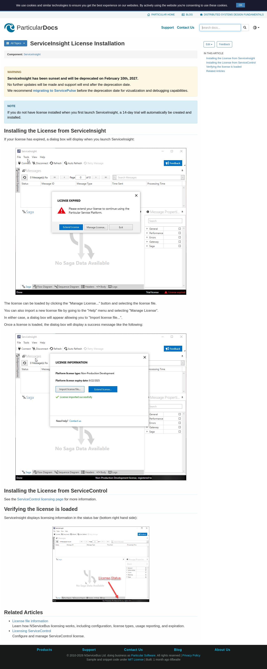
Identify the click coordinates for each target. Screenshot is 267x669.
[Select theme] (256, 27)
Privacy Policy (191, 655)
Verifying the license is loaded (223, 66)
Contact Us (185, 27)
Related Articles (215, 71)
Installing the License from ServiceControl (231, 62)
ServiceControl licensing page (40, 499)
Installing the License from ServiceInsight (230, 58)
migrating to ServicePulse (54, 91)
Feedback (224, 44)
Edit (209, 44)
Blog (189, 14)
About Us (222, 649)
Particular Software (143, 655)
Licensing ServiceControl (31, 631)
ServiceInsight (32, 54)
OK (240, 5)
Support (167, 27)
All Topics (15, 43)
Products (44, 649)
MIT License (136, 659)
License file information (30, 621)
